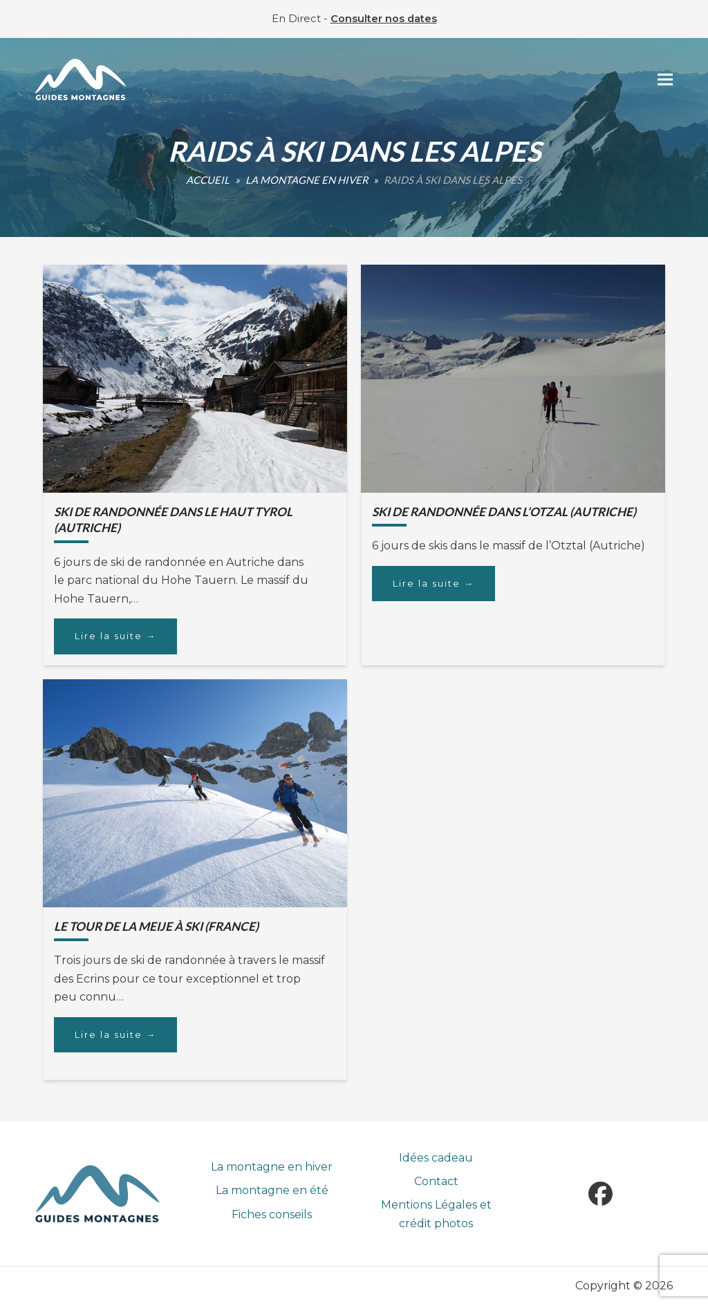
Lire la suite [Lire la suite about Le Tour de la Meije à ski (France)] (115, 1034)
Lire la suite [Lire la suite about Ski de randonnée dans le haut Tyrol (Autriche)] (115, 635)
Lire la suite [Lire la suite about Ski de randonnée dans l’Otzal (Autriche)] (433, 583)
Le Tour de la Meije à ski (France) (156, 926)
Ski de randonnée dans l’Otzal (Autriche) (504, 511)
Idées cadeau (436, 1157)
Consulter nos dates (383, 18)
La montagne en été (272, 1190)
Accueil (208, 179)
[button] (665, 80)
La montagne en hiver (306, 179)
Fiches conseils (272, 1214)
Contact (436, 1181)
